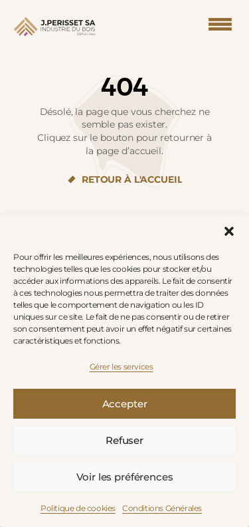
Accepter (124, 403)
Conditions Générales (162, 508)
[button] (229, 231)
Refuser (124, 440)
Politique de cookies (78, 508)
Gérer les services (121, 366)
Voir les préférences (124, 477)
